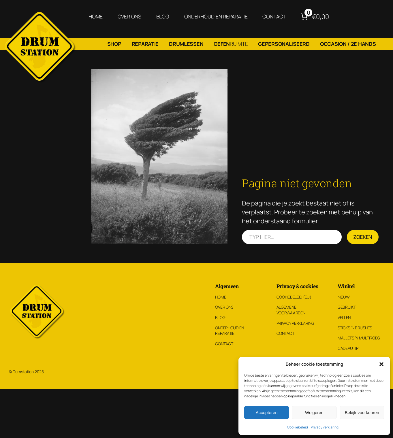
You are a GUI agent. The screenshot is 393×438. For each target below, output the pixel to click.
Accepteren (267, 412)
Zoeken (362, 236)
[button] (381, 364)
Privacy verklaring (325, 427)
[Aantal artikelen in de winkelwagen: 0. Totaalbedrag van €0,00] (314, 16)
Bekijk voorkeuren (362, 412)
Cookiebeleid (297, 427)
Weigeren (314, 412)
